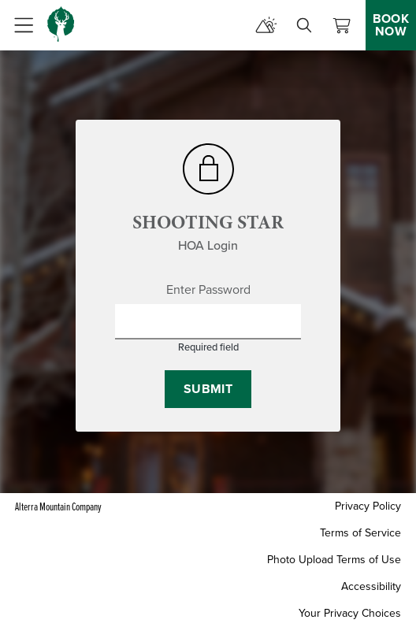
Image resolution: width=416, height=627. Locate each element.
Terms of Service (360, 533)
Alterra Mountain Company (58, 506)
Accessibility (371, 586)
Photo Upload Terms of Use (334, 559)
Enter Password (208, 290)
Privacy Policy (368, 506)
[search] (304, 25)
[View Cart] (342, 25)
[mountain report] (266, 25)
